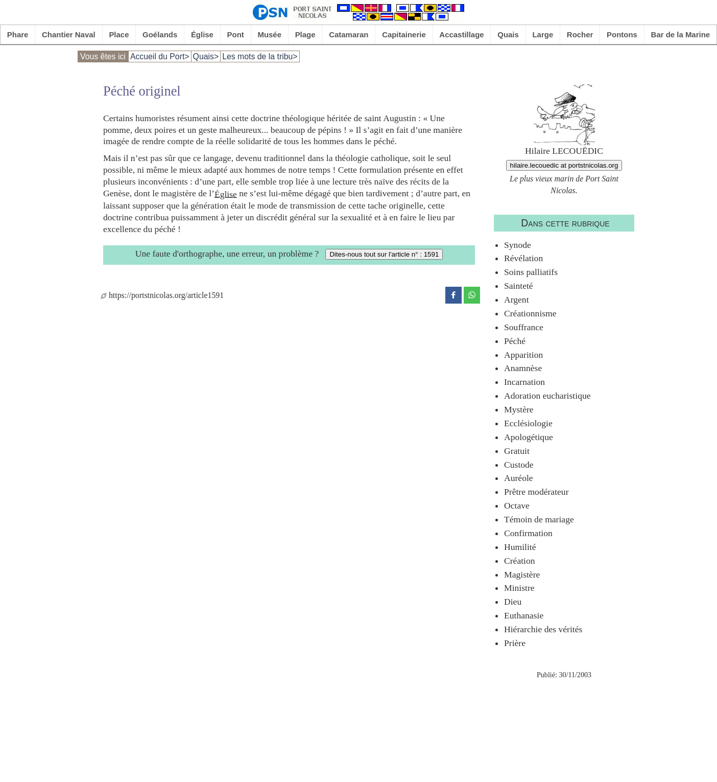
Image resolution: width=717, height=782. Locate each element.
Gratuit (517, 451)
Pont (235, 34)
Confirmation (528, 533)
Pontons (622, 34)
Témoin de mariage (539, 519)
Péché (514, 341)
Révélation (523, 258)
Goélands (159, 34)
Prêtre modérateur (536, 492)
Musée (269, 34)
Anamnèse (523, 368)
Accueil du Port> (159, 56)
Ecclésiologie (528, 423)
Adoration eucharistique (547, 395)
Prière (514, 643)
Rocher (580, 34)
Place (119, 34)
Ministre (519, 588)
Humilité (520, 547)
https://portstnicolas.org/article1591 (162, 295)
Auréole (518, 478)
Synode (517, 245)
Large (542, 34)
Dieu (512, 601)
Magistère (522, 574)
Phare (18, 34)
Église (202, 34)
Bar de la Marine (680, 34)
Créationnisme (530, 313)
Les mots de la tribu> (259, 56)
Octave (517, 505)
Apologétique (528, 437)
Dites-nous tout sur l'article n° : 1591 (384, 254)
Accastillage (461, 34)
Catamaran (348, 34)
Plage (305, 34)
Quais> (206, 56)
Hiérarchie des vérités (543, 629)
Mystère (519, 409)
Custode (519, 464)
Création (519, 561)
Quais (508, 34)
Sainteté (518, 286)
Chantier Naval (68, 34)
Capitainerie (404, 34)
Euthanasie (523, 615)
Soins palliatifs (531, 272)
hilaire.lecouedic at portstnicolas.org (564, 165)
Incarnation (524, 382)
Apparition (523, 355)
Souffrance (523, 327)
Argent (516, 299)
